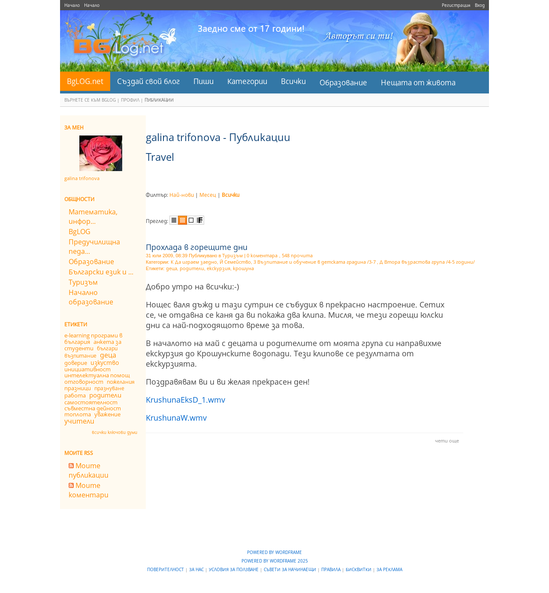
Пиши (203, 81)
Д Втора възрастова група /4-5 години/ (427, 262)
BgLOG (79, 231)
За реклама (389, 569)
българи (107, 348)
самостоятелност (91, 402)
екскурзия (218, 268)
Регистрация (456, 5)
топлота (77, 414)
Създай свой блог (148, 81)
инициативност (87, 369)
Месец (207, 195)
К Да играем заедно (194, 262)
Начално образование (91, 297)
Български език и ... (101, 272)
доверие (75, 363)
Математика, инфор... (93, 216)
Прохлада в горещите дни (196, 247)
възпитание (80, 355)
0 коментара (262, 255)
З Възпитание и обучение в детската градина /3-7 (315, 262)
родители (105, 395)
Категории (247, 81)
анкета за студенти (92, 345)
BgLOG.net (85, 81)
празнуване (109, 388)
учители (79, 421)
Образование (343, 82)
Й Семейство (235, 262)
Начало (72, 5)
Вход (480, 5)
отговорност (83, 381)
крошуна (243, 268)
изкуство (104, 362)
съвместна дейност (92, 408)
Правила (331, 569)
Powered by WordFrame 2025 (274, 561)
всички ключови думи (114, 432)
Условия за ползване (234, 569)
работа (75, 395)
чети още (447, 440)
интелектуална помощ (97, 375)
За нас (197, 569)
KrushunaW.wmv (176, 417)
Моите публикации (89, 470)
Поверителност (166, 569)
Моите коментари (89, 490)
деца (108, 355)
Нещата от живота (418, 82)
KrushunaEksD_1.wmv (185, 399)
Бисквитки (359, 569)
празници (77, 388)
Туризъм (83, 282)
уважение (107, 414)
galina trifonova (82, 178)
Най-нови (181, 195)
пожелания (121, 381)
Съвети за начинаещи (290, 569)
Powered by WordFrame (274, 552)
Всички (293, 81)
